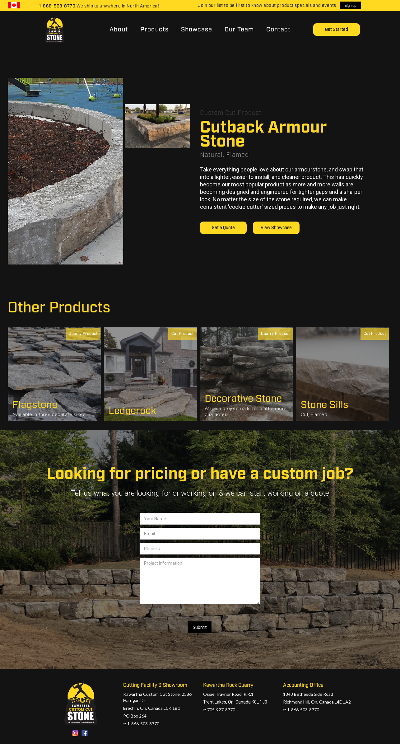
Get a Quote (223, 228)
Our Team (239, 30)
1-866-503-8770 (57, 6)
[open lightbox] (65, 171)
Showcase (196, 30)
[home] (54, 29)
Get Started (336, 29)
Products (154, 30)
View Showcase (276, 228)
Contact (278, 30)
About (118, 30)
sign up (350, 5)
